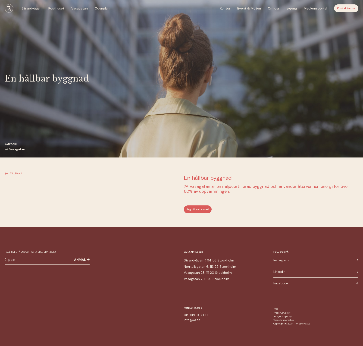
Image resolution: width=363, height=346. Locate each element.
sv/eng (292, 8)
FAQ (275, 309)
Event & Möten (249, 8)
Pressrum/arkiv (281, 312)
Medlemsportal (315, 8)
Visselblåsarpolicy (283, 319)
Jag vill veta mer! (197, 209)
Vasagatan (79, 8)
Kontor (225, 8)
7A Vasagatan (15, 149)
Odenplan (102, 8)
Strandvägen (31, 8)
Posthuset (56, 8)
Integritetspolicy (282, 316)
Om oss (274, 8)
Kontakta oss (346, 8)
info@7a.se (192, 320)
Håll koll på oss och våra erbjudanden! (30, 251)
